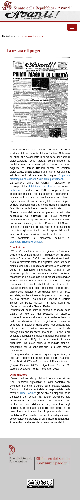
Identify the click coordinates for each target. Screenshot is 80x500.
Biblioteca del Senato (42, 186)
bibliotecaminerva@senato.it (26, 241)
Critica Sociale (26, 393)
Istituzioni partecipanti (51, 179)
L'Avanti (13, 36)
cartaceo (15, 190)
